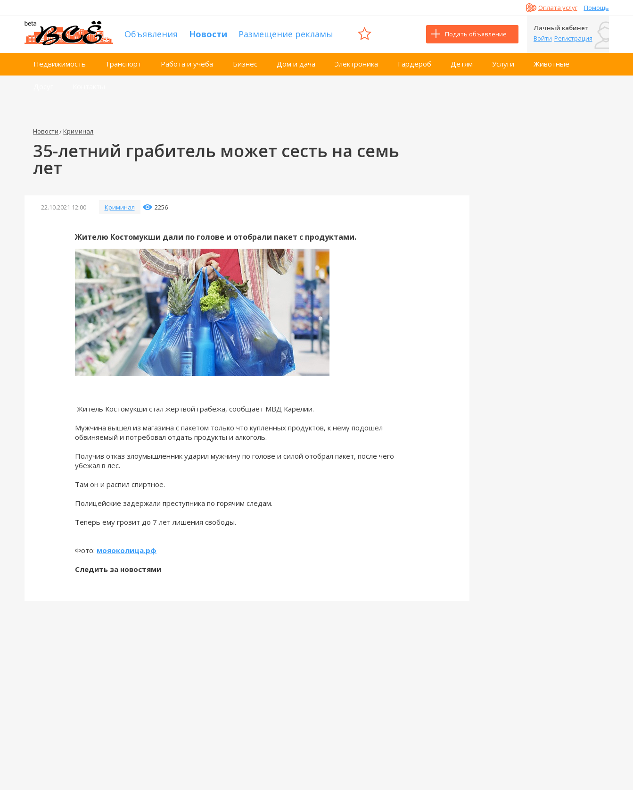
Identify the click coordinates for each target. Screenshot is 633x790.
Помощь (596, 7)
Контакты (89, 86)
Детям (462, 63)
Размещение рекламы (285, 34)
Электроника (356, 63)
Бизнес (245, 63)
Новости (208, 34)
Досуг (43, 86)
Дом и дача (296, 63)
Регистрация (573, 38)
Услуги (503, 63)
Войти (543, 38)
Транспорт (123, 63)
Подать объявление (476, 34)
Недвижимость (59, 63)
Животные (551, 63)
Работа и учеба (187, 63)
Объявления (151, 34)
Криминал (78, 131)
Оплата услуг (557, 7)
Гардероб (414, 63)
